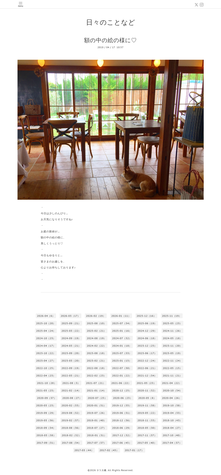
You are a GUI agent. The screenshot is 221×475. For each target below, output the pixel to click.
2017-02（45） (109, 450)
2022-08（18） (96, 368)
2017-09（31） (46, 442)
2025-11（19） (171, 315)
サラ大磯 (101, 470)
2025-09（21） (71, 323)
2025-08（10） (96, 323)
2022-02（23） (96, 375)
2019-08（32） (71, 413)
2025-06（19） (147, 323)
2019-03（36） (46, 420)
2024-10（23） (46, 338)
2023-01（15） (122, 360)
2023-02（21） (96, 360)
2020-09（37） (46, 398)
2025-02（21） (96, 330)
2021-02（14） (71, 390)
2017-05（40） (147, 442)
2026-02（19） (95, 315)
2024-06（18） (147, 338)
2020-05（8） (147, 398)
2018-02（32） (71, 435)
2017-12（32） (122, 435)
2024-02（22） (96, 345)
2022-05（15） (172, 368)
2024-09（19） (71, 338)
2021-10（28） (46, 383)
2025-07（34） (122, 323)
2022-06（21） (147, 368)
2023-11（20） (172, 345)
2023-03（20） (71, 360)
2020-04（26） (171, 398)
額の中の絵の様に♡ (110, 40)
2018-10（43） (172, 420)
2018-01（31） (96, 435)
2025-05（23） (172, 323)
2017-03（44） (84, 450)
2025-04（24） (46, 330)
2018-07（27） (96, 427)
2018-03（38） (46, 435)
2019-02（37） (71, 420)
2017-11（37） (147, 435)
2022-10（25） (46, 368)
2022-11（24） (172, 360)
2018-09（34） (46, 427)
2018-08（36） (71, 427)
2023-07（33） (122, 353)
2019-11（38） (147, 405)
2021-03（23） (46, 390)
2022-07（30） (122, 368)
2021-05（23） (146, 383)
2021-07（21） (95, 383)
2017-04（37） (172, 442)
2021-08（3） (71, 383)
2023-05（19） (172, 353)
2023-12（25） (147, 345)
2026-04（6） (46, 315)
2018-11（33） (147, 420)
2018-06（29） (122, 427)
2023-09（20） (71, 353)
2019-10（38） (172, 405)
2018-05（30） (147, 427)
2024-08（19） (96, 338)
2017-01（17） (134, 450)
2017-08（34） (71, 442)
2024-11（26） (172, 330)
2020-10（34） (172, 390)
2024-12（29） (147, 330)
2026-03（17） (70, 315)
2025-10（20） (46, 323)
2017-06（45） (121, 442)
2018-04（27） (172, 427)
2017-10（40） (172, 435)
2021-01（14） (96, 390)
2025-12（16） (146, 315)
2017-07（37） (96, 442)
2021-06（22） (121, 383)
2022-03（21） (71, 375)
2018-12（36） (122, 420)
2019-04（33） (172, 413)
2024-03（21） (71, 345)
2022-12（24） (147, 360)
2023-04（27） (46, 360)
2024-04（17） (46, 345)
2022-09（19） (71, 368)
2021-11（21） (172, 375)
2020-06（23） (122, 398)
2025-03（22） (71, 330)
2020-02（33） (71, 405)
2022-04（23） (46, 375)
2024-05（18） (172, 338)
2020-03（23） (46, 405)
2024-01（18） (122, 345)
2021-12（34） (147, 375)
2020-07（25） (97, 398)
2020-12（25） (122, 390)
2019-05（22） (147, 413)
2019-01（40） (96, 420)
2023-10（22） (46, 353)
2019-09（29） (46, 413)
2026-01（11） (121, 315)
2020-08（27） (72, 398)
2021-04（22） (171, 383)
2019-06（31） (122, 413)
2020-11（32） (147, 390)
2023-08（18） (96, 353)
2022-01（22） (122, 375)
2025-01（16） (122, 330)
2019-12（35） (122, 405)
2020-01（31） (96, 405)
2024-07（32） (122, 338)
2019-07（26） (96, 413)
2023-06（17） (147, 353)
